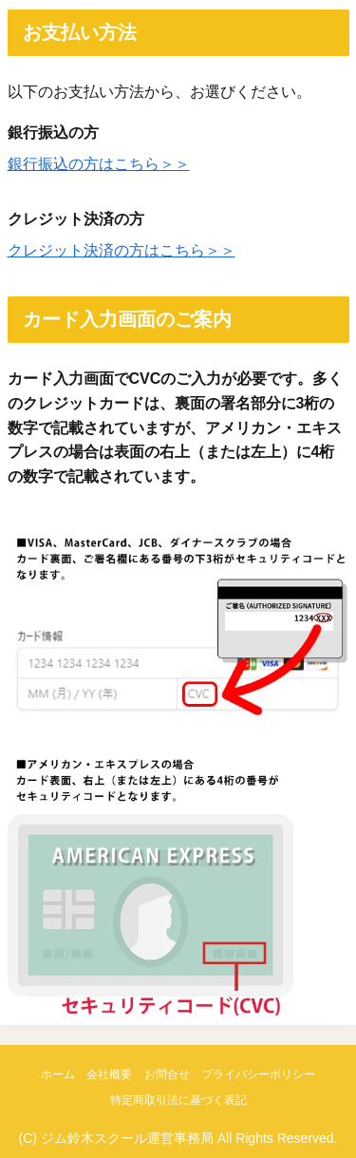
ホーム (58, 1074)
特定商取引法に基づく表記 (178, 1100)
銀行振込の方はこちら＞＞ (99, 164)
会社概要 (109, 1074)
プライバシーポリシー (258, 1074)
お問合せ (167, 1074)
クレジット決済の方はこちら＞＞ (121, 250)
